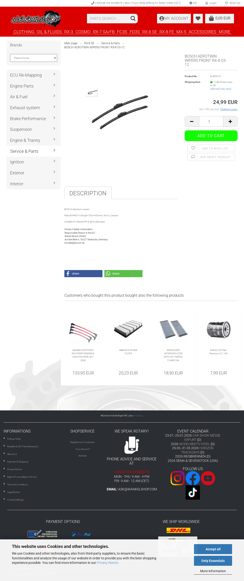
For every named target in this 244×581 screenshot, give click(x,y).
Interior (16, 183)
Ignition (17, 161)
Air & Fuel (18, 96)
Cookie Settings (15, 499)
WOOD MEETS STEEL (194, 444)
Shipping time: (193, 82)
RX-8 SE (149, 31)
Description (88, 193)
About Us (12, 454)
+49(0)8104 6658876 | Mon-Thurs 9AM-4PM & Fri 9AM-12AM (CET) (136, 3)
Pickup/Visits (14, 439)
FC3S (122, 31)
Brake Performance (28, 118)
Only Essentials (213, 561)
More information (213, 571)
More (224, 31)
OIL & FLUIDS (49, 31)
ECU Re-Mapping (26, 75)
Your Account (82, 449)
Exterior (17, 172)
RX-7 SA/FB (104, 31)
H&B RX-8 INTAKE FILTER (128, 352)
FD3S (135, 31)
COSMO (83, 31)
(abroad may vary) (220, 88)
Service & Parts (24, 151)
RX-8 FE (166, 31)
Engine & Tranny (25, 140)
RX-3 (68, 31)
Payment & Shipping (17, 461)
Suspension (21, 129)
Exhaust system (25, 107)
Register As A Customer (82, 442)
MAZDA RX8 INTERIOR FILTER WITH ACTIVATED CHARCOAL (173, 355)
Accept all (213, 549)
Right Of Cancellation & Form (22, 477)
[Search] (133, 19)
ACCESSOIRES (202, 31)
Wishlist (82, 455)
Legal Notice (13, 492)
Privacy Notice (107, 563)
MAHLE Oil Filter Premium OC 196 (218, 352)
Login (211, 3)
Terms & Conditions (17, 484)
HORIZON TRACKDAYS (197, 450)
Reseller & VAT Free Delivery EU (23, 446)
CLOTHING (24, 31)
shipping (138, 415)
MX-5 (181, 31)
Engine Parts (22, 86)
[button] (83, 273)
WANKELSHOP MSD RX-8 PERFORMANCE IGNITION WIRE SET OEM (83, 355)
